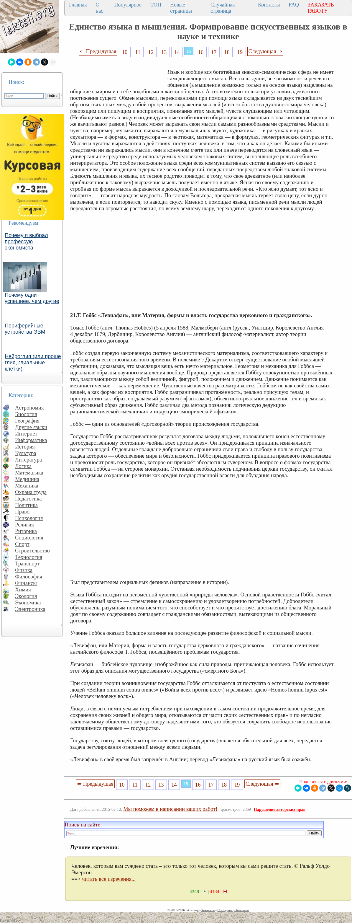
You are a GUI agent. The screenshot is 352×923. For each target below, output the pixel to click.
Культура (25, 453)
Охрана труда (31, 492)
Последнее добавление (233, 910)
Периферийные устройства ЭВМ (25, 329)
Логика (23, 466)
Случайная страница (222, 8)
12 (151, 52)
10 (125, 52)
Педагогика (28, 498)
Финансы (26, 583)
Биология (26, 414)
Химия (23, 589)
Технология (28, 557)
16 (201, 52)
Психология (29, 518)
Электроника (30, 609)
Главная (78, 5)
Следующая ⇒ (265, 51)
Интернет (26, 433)
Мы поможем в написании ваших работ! (170, 809)
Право (22, 511)
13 (164, 52)
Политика (26, 505)
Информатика (31, 440)
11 (137, 52)
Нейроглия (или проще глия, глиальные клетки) (33, 362)
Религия (24, 524)
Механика (26, 485)
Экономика (28, 602)
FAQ (294, 5)
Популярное (128, 5)
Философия (28, 576)
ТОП (155, 5)
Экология (26, 596)
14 (177, 52)
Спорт (22, 544)
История (25, 446)
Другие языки (31, 427)
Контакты (269, 5)
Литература (28, 459)
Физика (23, 570)
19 (240, 52)
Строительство (32, 550)
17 (214, 52)
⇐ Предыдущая (98, 51)
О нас (99, 8)
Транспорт (27, 563)
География (27, 421)
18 (227, 52)
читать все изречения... (109, 879)
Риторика (26, 531)
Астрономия (29, 408)
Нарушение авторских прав (279, 809)
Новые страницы (181, 8)
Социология (29, 537)
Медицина (27, 479)
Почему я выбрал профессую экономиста (26, 241)
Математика (29, 472)
